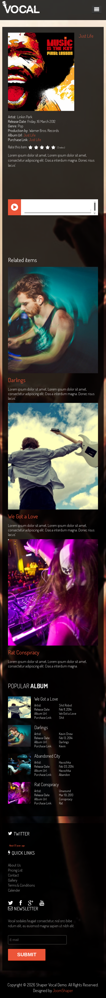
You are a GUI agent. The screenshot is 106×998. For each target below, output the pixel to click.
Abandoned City (47, 756)
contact (13, 875)
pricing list (15, 870)
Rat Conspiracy (23, 652)
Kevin (62, 746)
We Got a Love (23, 516)
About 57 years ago (17, 845)
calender (14, 890)
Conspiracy (65, 799)
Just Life (29, 135)
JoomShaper (63, 990)
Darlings (16, 379)
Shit (61, 718)
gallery (12, 880)
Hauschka (65, 770)
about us (14, 865)
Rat (61, 803)
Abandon (64, 775)
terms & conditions (21, 885)
